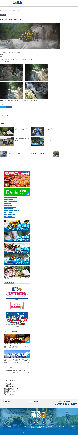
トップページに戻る (30, 161)
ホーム (4, 426)
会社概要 (33, 427)
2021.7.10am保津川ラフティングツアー (22, 139)
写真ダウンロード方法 (39, 426)
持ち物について (11, 426)
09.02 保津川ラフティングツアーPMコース (52, 139)
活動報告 (17, 299)
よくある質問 (49, 426)
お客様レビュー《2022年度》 (60, 426)
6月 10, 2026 (15, 372)
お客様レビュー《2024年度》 (43, 427)
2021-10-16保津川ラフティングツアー (52, 128)
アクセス (19, 426)
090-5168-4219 (7, 390)
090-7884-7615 (7, 392)
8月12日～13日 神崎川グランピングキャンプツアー (21, 128)
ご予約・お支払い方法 (27, 426)
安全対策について (72, 426)
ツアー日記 (3, 14)
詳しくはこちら (15, 347)
